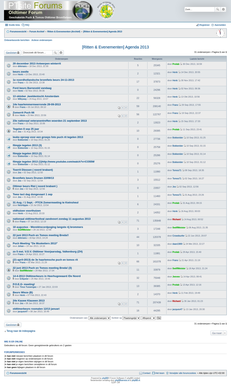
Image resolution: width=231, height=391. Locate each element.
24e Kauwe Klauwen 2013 (29, 300)
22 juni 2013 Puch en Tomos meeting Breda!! (41, 235)
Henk (20, 74)
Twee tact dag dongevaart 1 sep (32, 194)
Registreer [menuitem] (205, 25)
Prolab (175, 64)
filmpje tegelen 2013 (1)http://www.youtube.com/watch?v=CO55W (54, 161)
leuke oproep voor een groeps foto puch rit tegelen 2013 (48, 137)
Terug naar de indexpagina (21, 331)
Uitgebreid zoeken (223, 9)
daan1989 (177, 244)
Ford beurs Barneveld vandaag (32, 88)
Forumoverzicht (18, 373)
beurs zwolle (21, 71)
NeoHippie (23, 205)
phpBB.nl (136, 380)
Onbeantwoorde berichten (17, 40)
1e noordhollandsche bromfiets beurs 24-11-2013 (43, 79)
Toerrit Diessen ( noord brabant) (33, 169)
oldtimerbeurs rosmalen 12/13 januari (36, 308)
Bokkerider (23, 140)
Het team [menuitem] (159, 373)
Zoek (218, 9)
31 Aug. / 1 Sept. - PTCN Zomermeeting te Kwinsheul (46, 202)
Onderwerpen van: (90, 318)
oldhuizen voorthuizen (27, 210)
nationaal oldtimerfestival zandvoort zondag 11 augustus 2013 (52, 218)
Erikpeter (24, 279)
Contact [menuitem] (146, 373)
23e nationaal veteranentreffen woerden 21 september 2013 (50, 120)
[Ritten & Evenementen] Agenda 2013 (115, 47)
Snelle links (14, 25)
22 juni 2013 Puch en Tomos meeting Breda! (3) (42, 267)
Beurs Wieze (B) (23, 292)
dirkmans (22, 66)
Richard (176, 219)
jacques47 (23, 311)
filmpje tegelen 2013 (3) (27, 145)
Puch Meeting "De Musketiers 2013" (35, 243)
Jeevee (176, 276)
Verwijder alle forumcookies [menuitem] (182, 373)
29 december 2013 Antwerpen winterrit (37, 63)
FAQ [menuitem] (27, 25)
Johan (21, 246)
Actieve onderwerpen (42, 40)
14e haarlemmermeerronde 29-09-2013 (37, 104)
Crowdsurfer (178, 235)
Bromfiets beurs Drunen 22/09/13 (33, 177)
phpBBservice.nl (122, 380)
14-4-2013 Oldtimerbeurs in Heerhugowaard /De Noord (47, 276)
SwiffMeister (24, 229)
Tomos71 (176, 170)
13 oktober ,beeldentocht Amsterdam (36, 96)
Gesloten (11, 52)
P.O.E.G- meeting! (24, 284)
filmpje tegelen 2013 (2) (27, 153)
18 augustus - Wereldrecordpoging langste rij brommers (48, 227)
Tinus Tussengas (28, 287)
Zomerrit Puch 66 (23, 112)
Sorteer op (126, 318)
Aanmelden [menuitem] (220, 25)
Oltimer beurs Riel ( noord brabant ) (35, 186)
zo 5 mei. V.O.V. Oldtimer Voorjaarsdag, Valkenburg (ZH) (48, 251)
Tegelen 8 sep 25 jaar (26, 128)
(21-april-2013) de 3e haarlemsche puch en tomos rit (45, 259)
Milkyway (22, 99)
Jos (19, 131)
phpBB (105, 378)
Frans (20, 82)
